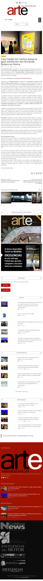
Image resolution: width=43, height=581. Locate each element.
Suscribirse (5, 285)
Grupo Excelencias (25, 577)
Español (10, 19)
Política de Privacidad (5, 475)
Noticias (3, 56)
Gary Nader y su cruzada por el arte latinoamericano (19, 78)
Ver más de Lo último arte (21, 391)
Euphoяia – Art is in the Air (20, 198)
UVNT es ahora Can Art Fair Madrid (26, 313)
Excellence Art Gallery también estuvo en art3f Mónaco (11, 181)
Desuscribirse (5, 290)
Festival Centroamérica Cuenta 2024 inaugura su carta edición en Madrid (32, 181)
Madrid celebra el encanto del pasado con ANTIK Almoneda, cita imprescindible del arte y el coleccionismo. (29, 383)
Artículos (21, 369)
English (6, 19)
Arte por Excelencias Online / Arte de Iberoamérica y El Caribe (18, 436)
